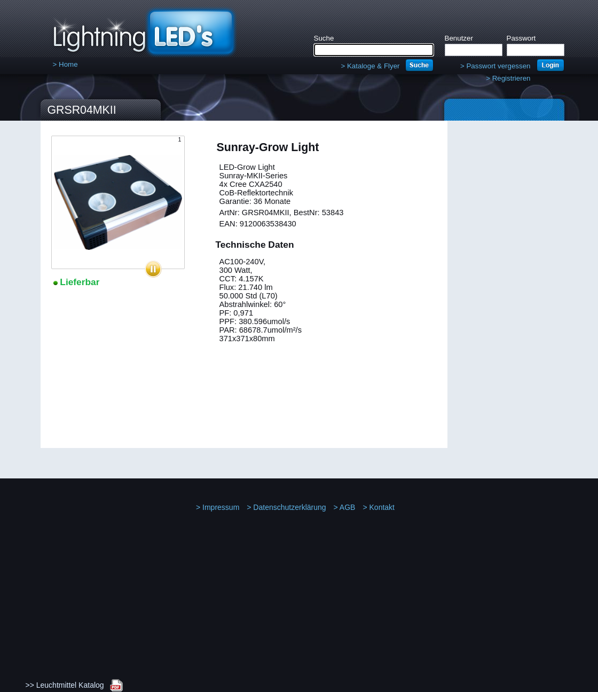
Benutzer (459, 38)
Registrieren (508, 78)
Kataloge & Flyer (370, 66)
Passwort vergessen (495, 66)
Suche (324, 38)
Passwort (521, 38)
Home (65, 64)
